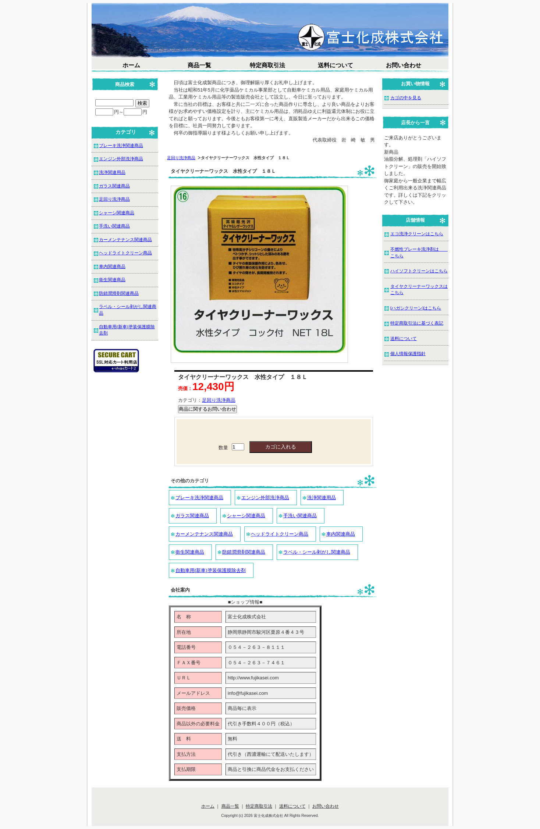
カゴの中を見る (405, 97)
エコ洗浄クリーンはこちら (416, 233)
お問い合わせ (403, 65)
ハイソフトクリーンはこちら (419, 270)
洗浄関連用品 (321, 497)
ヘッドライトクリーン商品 (279, 534)
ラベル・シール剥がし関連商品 (316, 552)
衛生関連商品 (189, 552)
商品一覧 (199, 65)
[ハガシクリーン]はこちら (415, 307)
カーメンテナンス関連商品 (204, 534)
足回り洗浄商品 (181, 158)
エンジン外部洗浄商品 (265, 497)
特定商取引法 (267, 65)
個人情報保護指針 (408, 353)
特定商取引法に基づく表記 (416, 323)
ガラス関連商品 (192, 515)
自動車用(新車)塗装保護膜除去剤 (210, 570)
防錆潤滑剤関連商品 (243, 552)
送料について (335, 65)
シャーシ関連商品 (246, 515)
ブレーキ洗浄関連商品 (199, 497)
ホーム (131, 65)
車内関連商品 (340, 534)
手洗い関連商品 (300, 515)
